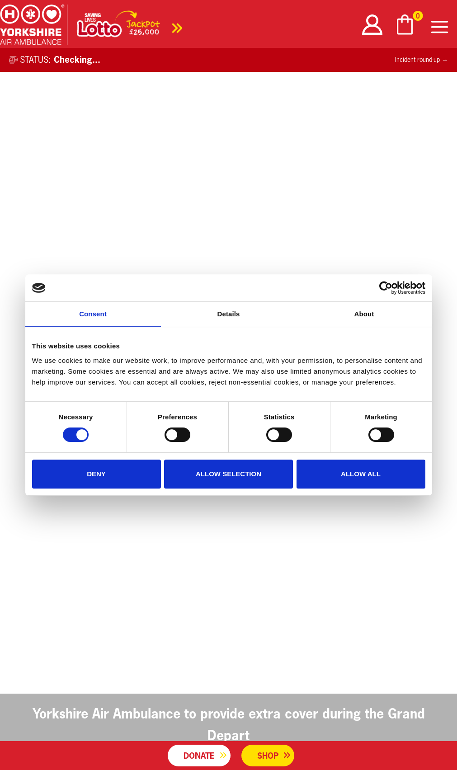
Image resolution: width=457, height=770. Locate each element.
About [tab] (364, 314)
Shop (267, 755)
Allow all (361, 474)
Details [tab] (228, 314)
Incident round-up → (421, 60)
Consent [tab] (93, 314)
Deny (96, 474)
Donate (199, 755)
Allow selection (228, 474)
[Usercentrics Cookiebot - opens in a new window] (385, 288)
